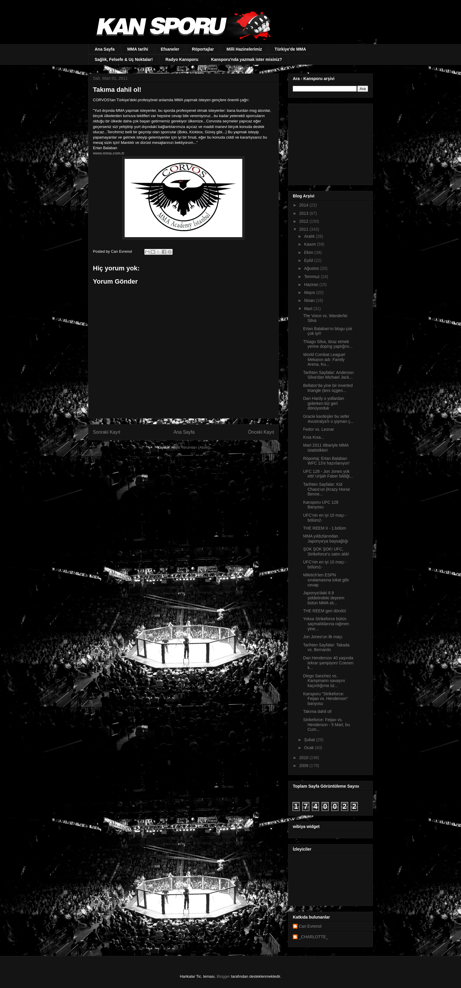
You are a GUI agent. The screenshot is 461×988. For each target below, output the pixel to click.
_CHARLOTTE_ (313, 936)
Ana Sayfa (105, 49)
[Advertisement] (329, 142)
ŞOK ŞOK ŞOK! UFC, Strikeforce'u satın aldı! (326, 551)
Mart (308, 308)
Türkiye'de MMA (290, 49)
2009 (304, 765)
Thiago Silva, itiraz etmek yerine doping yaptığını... (328, 344)
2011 (304, 229)
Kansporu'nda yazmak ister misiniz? (246, 59)
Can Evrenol (310, 926)
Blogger (223, 976)
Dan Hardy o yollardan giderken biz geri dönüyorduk (323, 403)
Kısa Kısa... (313, 437)
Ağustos (312, 268)
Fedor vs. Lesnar (318, 429)
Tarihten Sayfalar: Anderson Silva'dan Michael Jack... (328, 375)
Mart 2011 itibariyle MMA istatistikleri (325, 448)
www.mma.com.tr (108, 153)
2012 (304, 221)
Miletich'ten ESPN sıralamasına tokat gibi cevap (326, 580)
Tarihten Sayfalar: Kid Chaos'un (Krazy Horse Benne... (326, 489)
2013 (304, 213)
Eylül (309, 260)
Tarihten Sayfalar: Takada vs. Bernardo (326, 647)
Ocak (309, 747)
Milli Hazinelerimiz (244, 49)
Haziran (311, 284)
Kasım (310, 244)
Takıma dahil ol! (317, 711)
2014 (304, 205)
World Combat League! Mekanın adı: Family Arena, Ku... (324, 359)
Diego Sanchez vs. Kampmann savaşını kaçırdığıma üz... (324, 680)
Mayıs (310, 292)
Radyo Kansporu (182, 59)
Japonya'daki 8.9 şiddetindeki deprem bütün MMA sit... (323, 598)
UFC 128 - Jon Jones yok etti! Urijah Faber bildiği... (328, 474)
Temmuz (312, 276)
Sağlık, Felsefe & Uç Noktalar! (124, 59)
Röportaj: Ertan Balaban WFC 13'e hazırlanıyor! (326, 461)
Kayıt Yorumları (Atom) (190, 447)
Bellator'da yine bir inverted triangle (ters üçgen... (328, 388)
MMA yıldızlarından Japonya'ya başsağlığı (325, 538)
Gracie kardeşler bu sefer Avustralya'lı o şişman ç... (328, 419)
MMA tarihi (137, 49)
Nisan (310, 300)
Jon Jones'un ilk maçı (322, 636)
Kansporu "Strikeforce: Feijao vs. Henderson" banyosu (325, 698)
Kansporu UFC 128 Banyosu (320, 505)
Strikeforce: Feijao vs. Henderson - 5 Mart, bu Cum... (326, 724)
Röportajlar (203, 49)
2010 (304, 757)
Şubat (310, 739)
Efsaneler (170, 49)
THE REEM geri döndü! (324, 610)
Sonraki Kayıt (106, 432)
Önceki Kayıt (261, 432)
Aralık (310, 236)
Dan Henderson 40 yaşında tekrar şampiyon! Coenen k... (328, 663)
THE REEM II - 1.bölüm (324, 528)
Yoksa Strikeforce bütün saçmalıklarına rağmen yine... (326, 623)
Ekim (309, 252)
